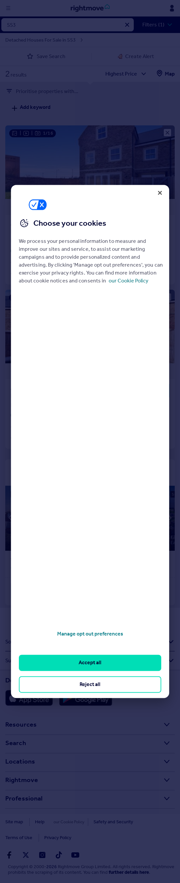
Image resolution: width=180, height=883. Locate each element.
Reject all (90, 684)
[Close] (160, 192)
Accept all (90, 663)
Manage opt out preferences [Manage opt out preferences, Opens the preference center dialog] (90, 634)
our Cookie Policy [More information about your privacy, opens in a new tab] (128, 281)
